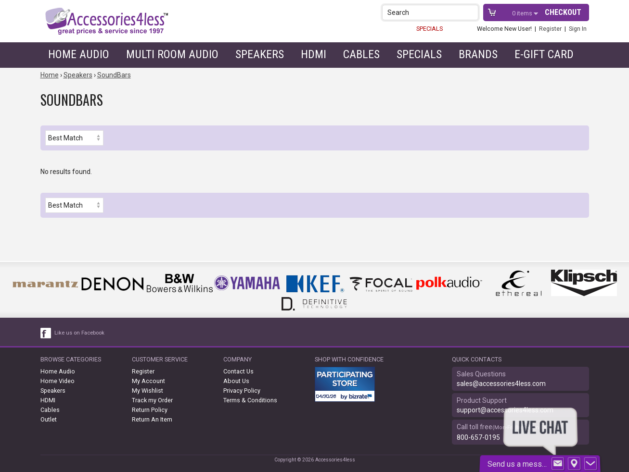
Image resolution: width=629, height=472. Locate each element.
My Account (148, 381)
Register (550, 28)
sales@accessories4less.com (501, 383)
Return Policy (149, 409)
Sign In (578, 28)
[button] (472, 12)
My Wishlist (147, 390)
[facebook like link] (46, 333)
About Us (236, 381)
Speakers (259, 54)
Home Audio (78, 54)
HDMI (313, 54)
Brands (478, 54)
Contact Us (238, 371)
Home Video (57, 381)
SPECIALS (429, 28)
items (523, 13)
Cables (361, 54)
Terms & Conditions (250, 400)
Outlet (48, 419)
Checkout (563, 12)
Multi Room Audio (172, 54)
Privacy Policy (241, 390)
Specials (419, 54)
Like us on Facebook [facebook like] (79, 333)
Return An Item (152, 419)
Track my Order (152, 400)
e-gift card (544, 54)
